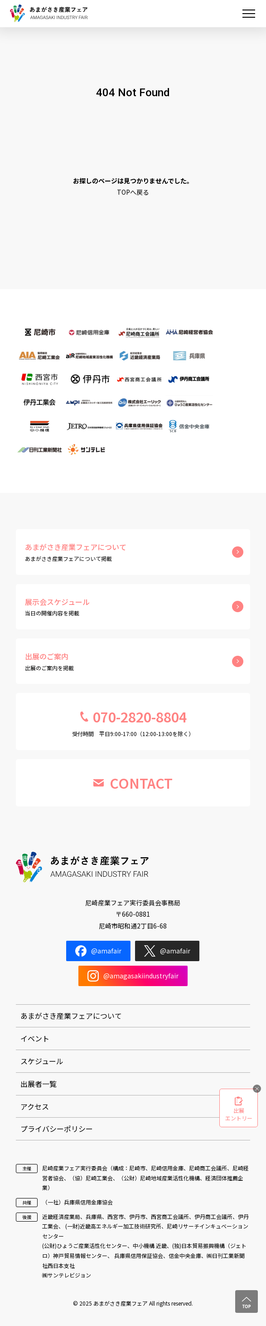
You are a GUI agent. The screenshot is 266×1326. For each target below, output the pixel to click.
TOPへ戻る (133, 191)
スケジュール (41, 1061)
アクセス (34, 1106)
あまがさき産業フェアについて (71, 1015)
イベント (34, 1038)
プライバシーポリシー (56, 1128)
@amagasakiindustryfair (133, 976)
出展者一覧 (38, 1083)
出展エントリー (238, 1114)
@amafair (98, 951)
